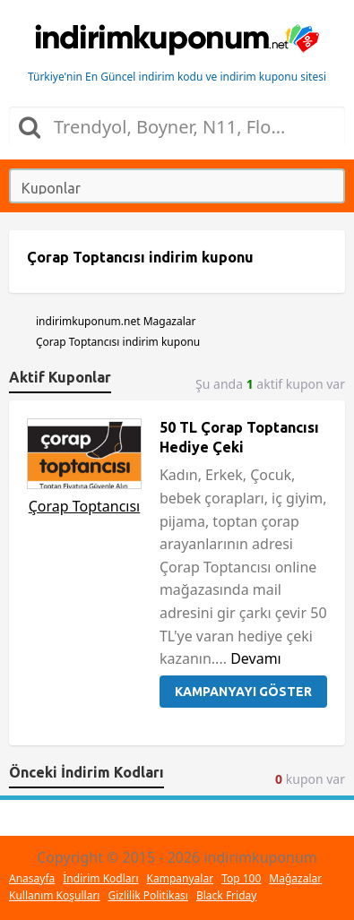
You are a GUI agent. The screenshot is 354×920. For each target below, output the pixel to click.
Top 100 (241, 878)
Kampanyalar (180, 878)
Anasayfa (32, 878)
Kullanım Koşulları (54, 895)
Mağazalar (295, 878)
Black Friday (226, 895)
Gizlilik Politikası (148, 895)
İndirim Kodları (100, 878)
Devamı (255, 658)
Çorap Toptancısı (85, 506)
